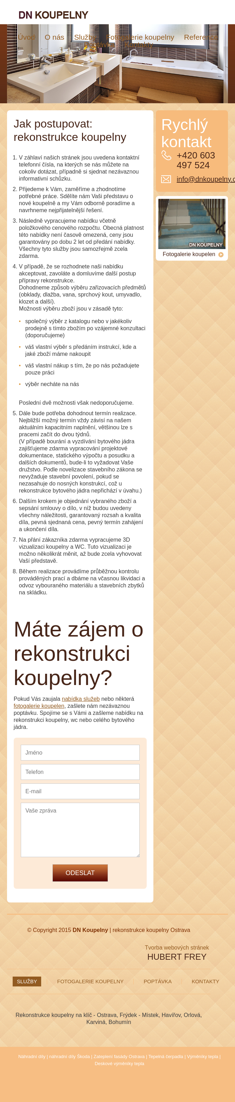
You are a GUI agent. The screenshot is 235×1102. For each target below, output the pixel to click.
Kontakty (205, 981)
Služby (27, 981)
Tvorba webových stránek (177, 948)
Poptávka (158, 981)
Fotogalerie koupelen (193, 254)
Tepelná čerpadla (165, 1056)
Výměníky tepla (202, 1056)
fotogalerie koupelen (39, 706)
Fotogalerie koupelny (90, 981)
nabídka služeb (81, 699)
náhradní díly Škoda (69, 1056)
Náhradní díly (31, 1056)
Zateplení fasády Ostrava (119, 1056)
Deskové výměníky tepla (119, 1063)
